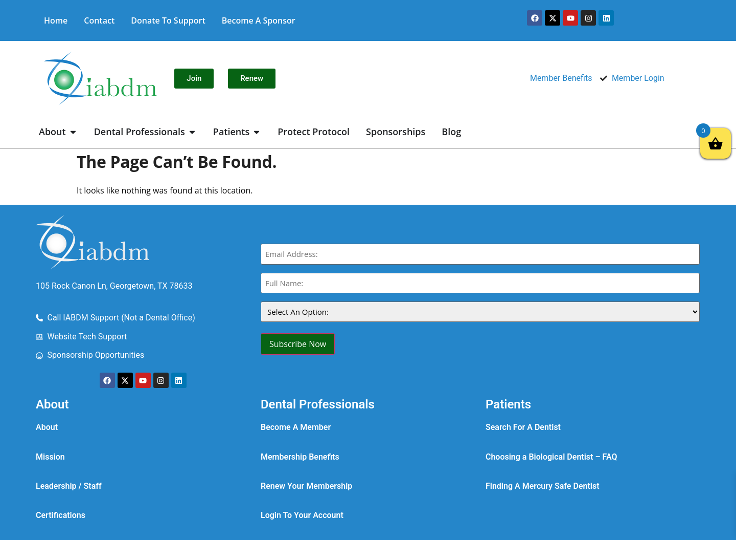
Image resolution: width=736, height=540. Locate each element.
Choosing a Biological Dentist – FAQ (551, 457)
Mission (50, 457)
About (47, 427)
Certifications (60, 515)
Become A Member (296, 427)
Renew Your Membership (306, 486)
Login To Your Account (302, 515)
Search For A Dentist (523, 427)
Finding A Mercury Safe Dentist (543, 486)
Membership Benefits (300, 457)
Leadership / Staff (69, 486)
